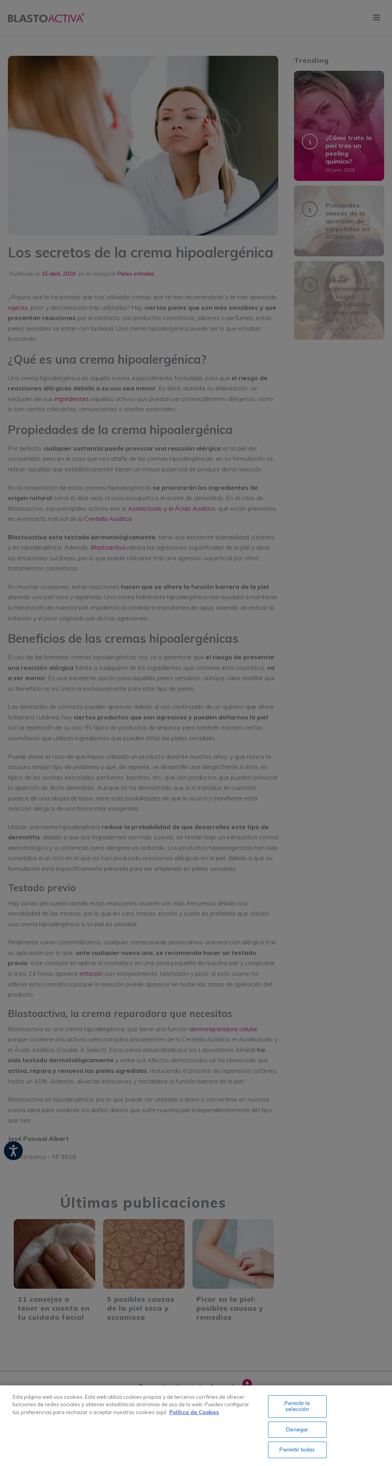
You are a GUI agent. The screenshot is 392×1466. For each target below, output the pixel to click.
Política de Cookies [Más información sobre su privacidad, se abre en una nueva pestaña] (194, 1412)
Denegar (297, 1429)
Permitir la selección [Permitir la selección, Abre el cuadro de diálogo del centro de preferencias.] (297, 1406)
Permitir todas (297, 1449)
